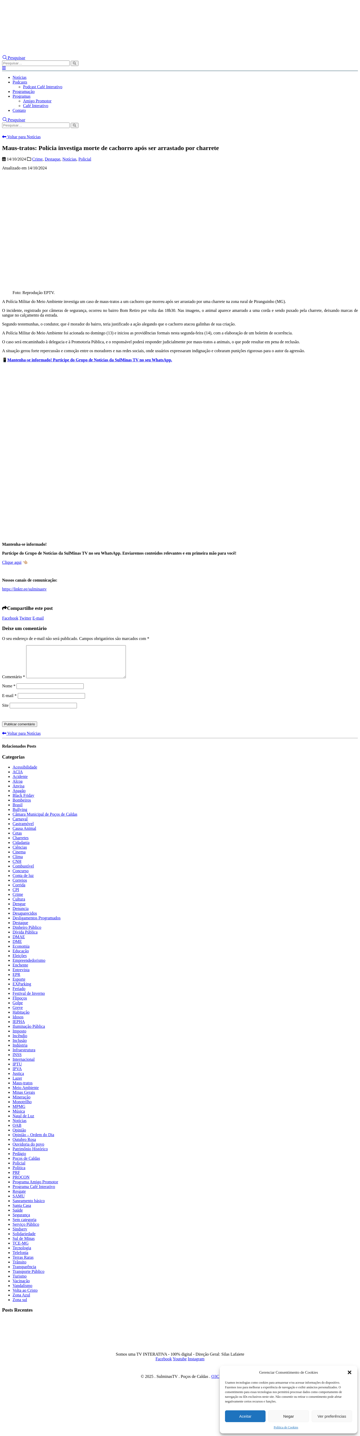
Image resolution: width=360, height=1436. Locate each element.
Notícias (19, 77)
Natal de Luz (23, 1122)
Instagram (196, 1365)
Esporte (19, 985)
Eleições (20, 962)
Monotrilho (22, 1108)
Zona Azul (21, 1301)
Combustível (23, 872)
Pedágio (19, 1160)
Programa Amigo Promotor (35, 1188)
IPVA (17, 1075)
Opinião (19, 1136)
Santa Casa (22, 1211)
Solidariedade (24, 1240)
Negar (288, 1416)
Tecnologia (22, 1254)
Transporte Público (28, 1277)
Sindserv (20, 1235)
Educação (21, 957)
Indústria (20, 1051)
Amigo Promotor (37, 101)
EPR (16, 981)
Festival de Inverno (29, 999)
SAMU (19, 1202)
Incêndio (20, 1042)
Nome (8, 692)
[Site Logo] (54, 29)
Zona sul (20, 1306)
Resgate (19, 1197)
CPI (16, 896)
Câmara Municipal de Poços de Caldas (45, 820)
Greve (18, 1014)
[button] (349, 1372)
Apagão (19, 797)
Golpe (18, 1009)
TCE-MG (21, 1249)
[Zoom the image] (262, 33)
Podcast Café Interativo (42, 87)
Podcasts (20, 82)
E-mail (38, 618)
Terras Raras (23, 1263)
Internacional (24, 1065)
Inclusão (20, 1047)
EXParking (22, 990)
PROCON (21, 1183)
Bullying (20, 816)
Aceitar (245, 1416)
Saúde (18, 1216)
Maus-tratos (22, 1089)
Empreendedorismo (29, 966)
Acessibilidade (25, 773)
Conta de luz (23, 882)
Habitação (21, 1018)
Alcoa (17, 787)
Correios (20, 886)
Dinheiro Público (27, 933)
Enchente (20, 971)
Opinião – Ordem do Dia (33, 1141)
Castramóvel (23, 830)
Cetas (17, 839)
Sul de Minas (24, 1244)
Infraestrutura (24, 1056)
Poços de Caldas (26, 1164)
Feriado (19, 995)
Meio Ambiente (26, 1094)
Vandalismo (22, 1292)
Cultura (19, 905)
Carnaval (20, 825)
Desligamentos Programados (37, 924)
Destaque (52, 159)
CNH (17, 867)
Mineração (21, 1103)
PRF (16, 1179)
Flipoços (20, 1004)
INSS (17, 1061)
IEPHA (19, 1028)
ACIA (18, 778)
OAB (17, 1131)
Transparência (24, 1273)
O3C (215, 1382)
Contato (19, 110)
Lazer (17, 1084)
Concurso (21, 877)
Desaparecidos (25, 919)
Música (19, 1117)
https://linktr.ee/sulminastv (24, 589)
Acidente (20, 783)
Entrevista (21, 976)
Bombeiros (22, 806)
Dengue (19, 910)
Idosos (18, 1023)
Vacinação (21, 1287)
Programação (24, 91)
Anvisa (18, 792)
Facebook (10, 618)
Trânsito (19, 1268)
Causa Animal (24, 834)
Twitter (25, 618)
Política (19, 1174)
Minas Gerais (24, 1098)
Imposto (19, 1037)
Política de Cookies (286, 1427)
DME (17, 948)
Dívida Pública (25, 938)
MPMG (19, 1113)
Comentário (13, 683)
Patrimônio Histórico (30, 1155)
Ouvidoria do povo (28, 1150)
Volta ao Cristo (25, 1296)
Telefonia (20, 1259)
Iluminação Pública (29, 1032)
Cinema (19, 858)
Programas (21, 96)
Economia (21, 952)
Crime (37, 159)
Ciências (20, 853)
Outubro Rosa (24, 1146)
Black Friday (23, 801)
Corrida (19, 891)
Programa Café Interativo (34, 1193)
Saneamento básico (29, 1207)
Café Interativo (35, 105)
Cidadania (21, 849)
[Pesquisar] (74, 63)
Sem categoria (24, 1226)
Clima (18, 863)
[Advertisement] (180, 417)
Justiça (18, 1080)
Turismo (20, 1282)
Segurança (21, 1221)
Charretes (21, 844)
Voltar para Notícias (21, 137)
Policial (84, 159)
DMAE (19, 943)
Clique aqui (11, 562)
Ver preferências (332, 1416)
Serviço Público (26, 1230)
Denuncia (21, 915)
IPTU (17, 1070)
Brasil (17, 811)
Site (5, 711)
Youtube (180, 1365)
